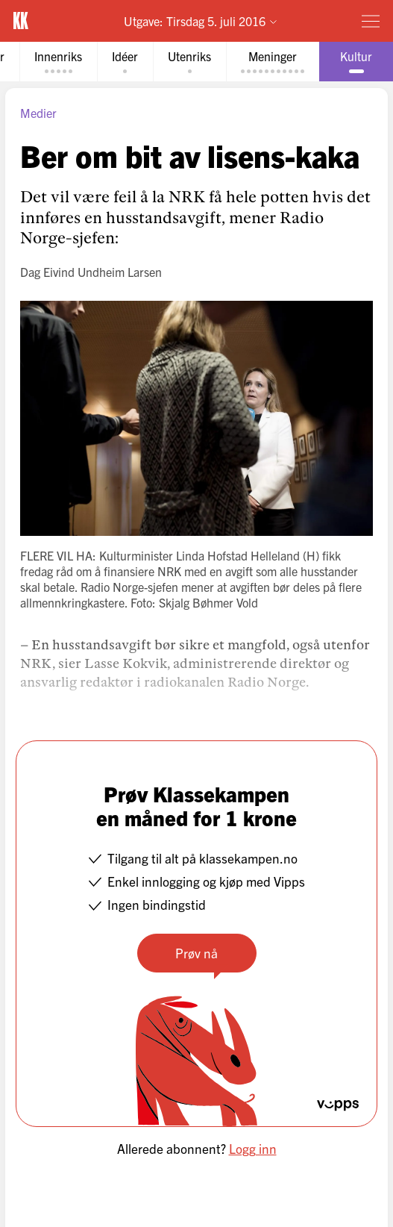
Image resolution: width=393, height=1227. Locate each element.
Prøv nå (196, 953)
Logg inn (253, 1148)
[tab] (58, 61)
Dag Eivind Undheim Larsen (91, 271)
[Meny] (371, 21)
